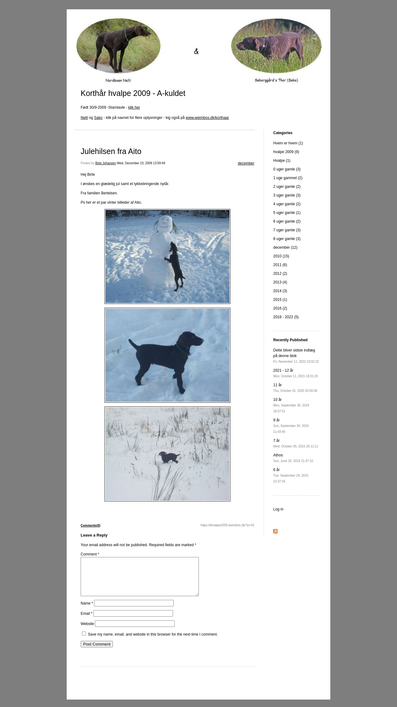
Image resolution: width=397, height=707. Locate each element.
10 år (291, 405)
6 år (290, 475)
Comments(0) (90, 525)
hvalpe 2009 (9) (286, 152)
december (246, 163)
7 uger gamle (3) (287, 230)
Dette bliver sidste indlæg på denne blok (296, 355)
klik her (134, 107)
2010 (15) (281, 256)
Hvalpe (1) (281, 160)
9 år (291, 425)
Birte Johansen (105, 163)
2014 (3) (280, 291)
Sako (98, 118)
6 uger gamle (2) (287, 221)
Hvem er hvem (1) (288, 143)
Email (86, 621)
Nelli (84, 118)
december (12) (285, 247)
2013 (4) (280, 282)
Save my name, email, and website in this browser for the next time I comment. (153, 642)
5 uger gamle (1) (287, 213)
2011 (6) (280, 265)
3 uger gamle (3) (287, 195)
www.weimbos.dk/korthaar (207, 118)
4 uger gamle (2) (287, 204)
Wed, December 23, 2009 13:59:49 (141, 163)
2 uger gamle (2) (287, 186)
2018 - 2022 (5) (286, 317)
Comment (90, 554)
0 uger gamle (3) (287, 169)
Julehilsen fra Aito (111, 151)
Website (87, 631)
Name (87, 611)
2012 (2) (280, 273)
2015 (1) (280, 299)
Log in (278, 509)
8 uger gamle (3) (287, 239)
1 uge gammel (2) (287, 178)
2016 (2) (280, 308)
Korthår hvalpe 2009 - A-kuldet (133, 93)
